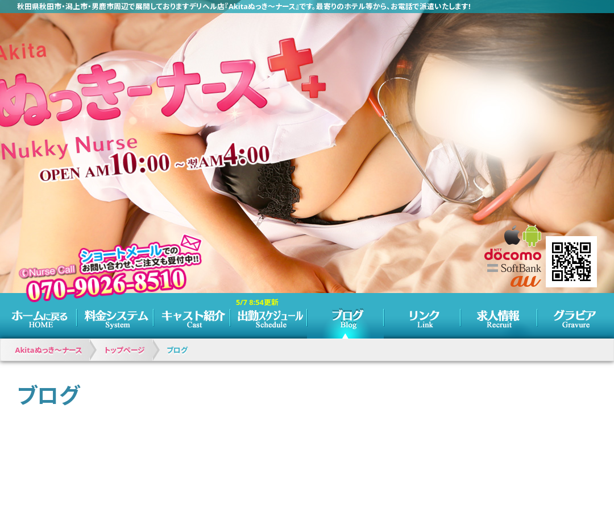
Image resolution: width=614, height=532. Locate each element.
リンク (422, 316)
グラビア (575, 316)
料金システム (115, 316)
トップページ (38, 316)
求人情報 (498, 316)
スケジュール (268, 316)
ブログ (345, 316)
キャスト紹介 (192, 316)
